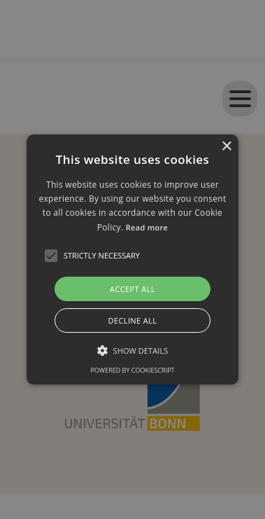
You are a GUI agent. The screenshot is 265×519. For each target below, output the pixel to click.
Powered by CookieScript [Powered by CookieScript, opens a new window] (132, 370)
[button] (132, 259)
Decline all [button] (132, 320)
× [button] (226, 146)
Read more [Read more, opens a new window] (147, 227)
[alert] (132, 259)
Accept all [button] (132, 289)
